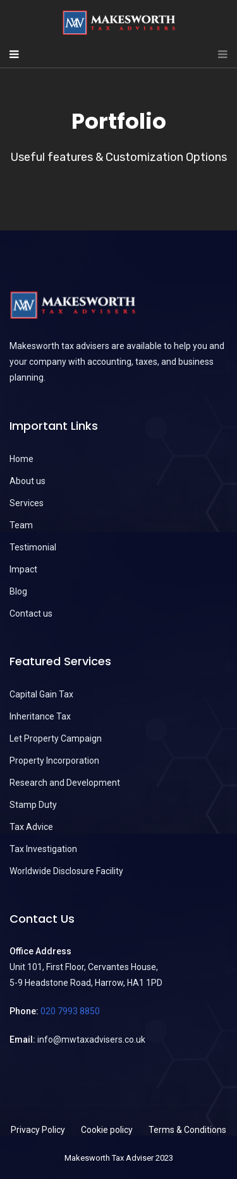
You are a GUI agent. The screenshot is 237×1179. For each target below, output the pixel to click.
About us (27, 481)
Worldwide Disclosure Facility (66, 871)
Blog (18, 591)
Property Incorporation (54, 760)
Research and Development (64, 783)
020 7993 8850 (70, 1011)
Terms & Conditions (187, 1130)
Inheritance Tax (40, 716)
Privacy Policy (38, 1130)
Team (21, 525)
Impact (23, 569)
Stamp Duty (33, 805)
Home (21, 459)
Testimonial (32, 547)
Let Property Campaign (55, 738)
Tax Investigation (43, 849)
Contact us (30, 613)
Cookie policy (107, 1130)
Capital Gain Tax (41, 694)
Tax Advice (31, 827)
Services (26, 503)
